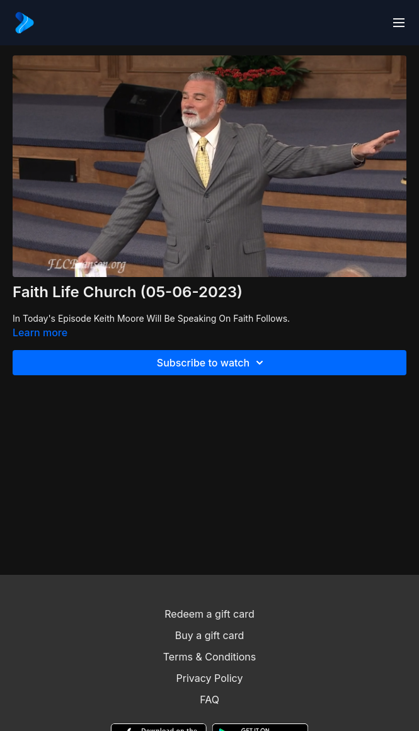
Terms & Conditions (209, 656)
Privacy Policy (209, 678)
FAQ (209, 699)
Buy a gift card (209, 635)
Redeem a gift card (209, 614)
